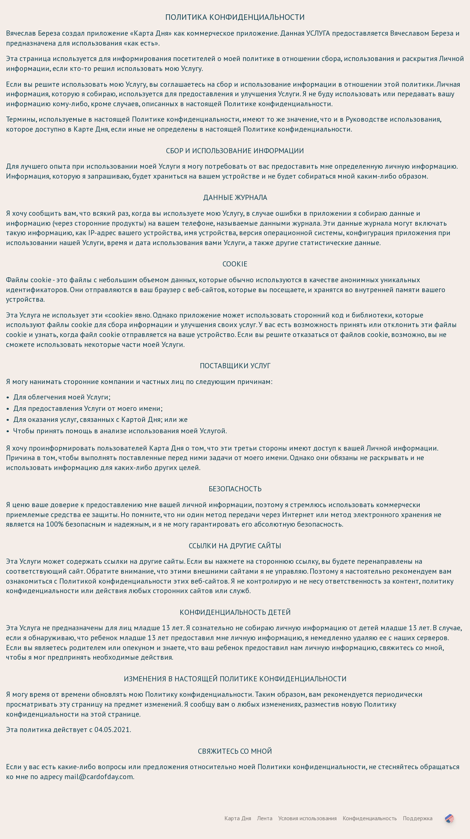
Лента (264, 818)
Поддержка (418, 818)
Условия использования (307, 818)
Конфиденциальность (370, 818)
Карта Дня (237, 818)
